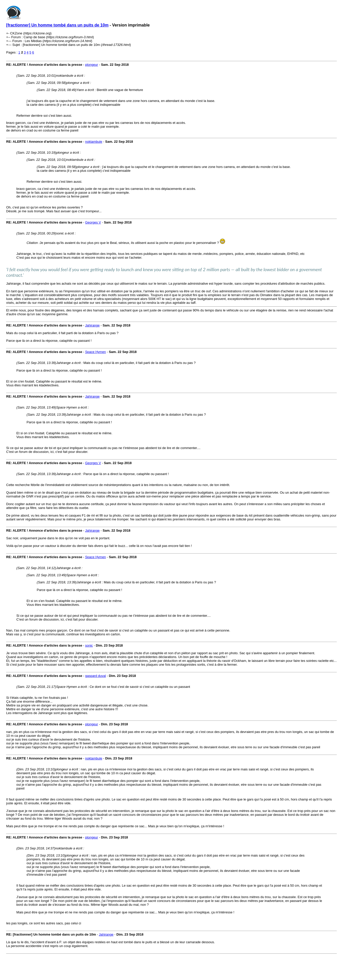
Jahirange (92, 325)
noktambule (93, 141)
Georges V (93, 222)
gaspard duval (95, 676)
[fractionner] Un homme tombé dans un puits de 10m (57, 25)
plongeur (91, 65)
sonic (89, 645)
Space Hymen (95, 352)
